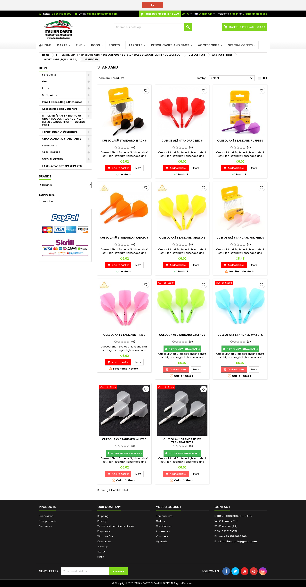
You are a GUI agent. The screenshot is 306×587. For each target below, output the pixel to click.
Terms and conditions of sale (115, 526)
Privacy (102, 521)
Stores (101, 551)
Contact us (104, 541)
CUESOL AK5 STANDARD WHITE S (124, 439)
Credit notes (164, 526)
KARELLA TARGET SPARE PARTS (62, 166)
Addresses (163, 531)
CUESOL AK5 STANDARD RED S (182, 141)
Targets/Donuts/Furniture (59, 132)
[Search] (153, 27)
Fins (44, 81)
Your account (168, 507)
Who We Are (105, 536)
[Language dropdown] (205, 14)
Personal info (164, 516)
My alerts (161, 541)
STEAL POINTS (51, 152)
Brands (45, 176)
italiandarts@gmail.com (101, 13)
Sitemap (102, 546)
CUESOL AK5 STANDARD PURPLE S (240, 141)
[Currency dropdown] (187, 14)
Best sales (45, 526)
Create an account (255, 13)
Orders (160, 521)
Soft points (49, 95)
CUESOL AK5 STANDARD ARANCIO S (124, 238)
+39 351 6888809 (60, 13)
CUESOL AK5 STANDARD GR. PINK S (240, 238)
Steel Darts (49, 145)
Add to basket (118, 168)
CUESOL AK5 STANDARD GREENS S (182, 335)
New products (48, 521)
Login (100, 556)
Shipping (103, 516)
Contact (222, 507)
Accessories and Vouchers (59, 109)
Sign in (234, 13)
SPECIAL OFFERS (52, 159)
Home (43, 68)
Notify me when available (182, 348)
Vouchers (162, 536)
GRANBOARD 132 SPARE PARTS (61, 139)
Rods (45, 88)
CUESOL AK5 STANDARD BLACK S (124, 141)
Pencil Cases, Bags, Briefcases (62, 102)
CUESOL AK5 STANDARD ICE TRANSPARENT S (182, 440)
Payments (103, 531)
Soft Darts (49, 75)
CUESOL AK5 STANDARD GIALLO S (182, 238)
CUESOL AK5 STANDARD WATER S (240, 335)
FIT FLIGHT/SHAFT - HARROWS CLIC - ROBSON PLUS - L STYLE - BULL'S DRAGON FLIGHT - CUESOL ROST (63, 120)
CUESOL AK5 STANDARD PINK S (124, 335)
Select (232, 78)
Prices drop (46, 516)
